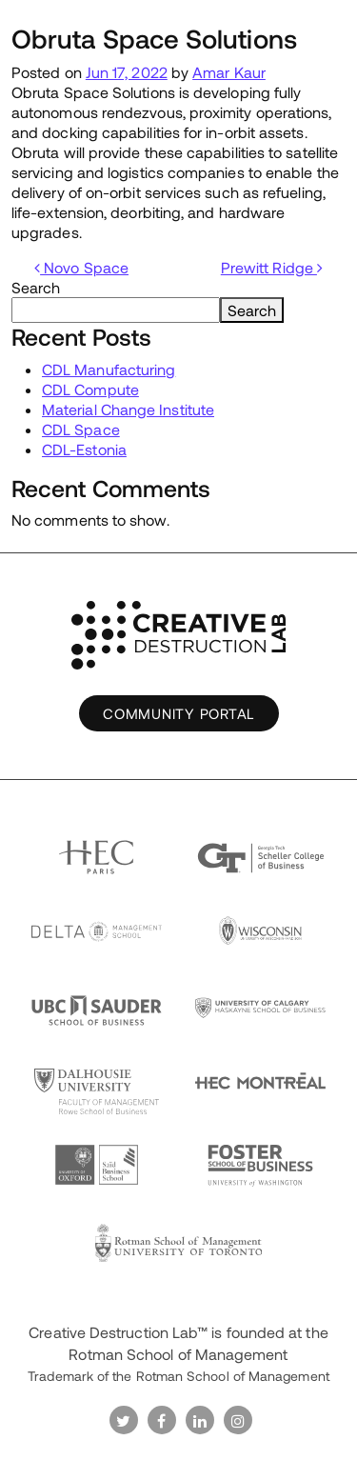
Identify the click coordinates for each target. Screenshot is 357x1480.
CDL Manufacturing (108, 369)
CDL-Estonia (84, 449)
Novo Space (81, 267)
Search (35, 287)
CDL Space (81, 429)
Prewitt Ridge (272, 267)
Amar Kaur (229, 72)
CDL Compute (90, 389)
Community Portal (178, 713)
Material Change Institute (128, 409)
